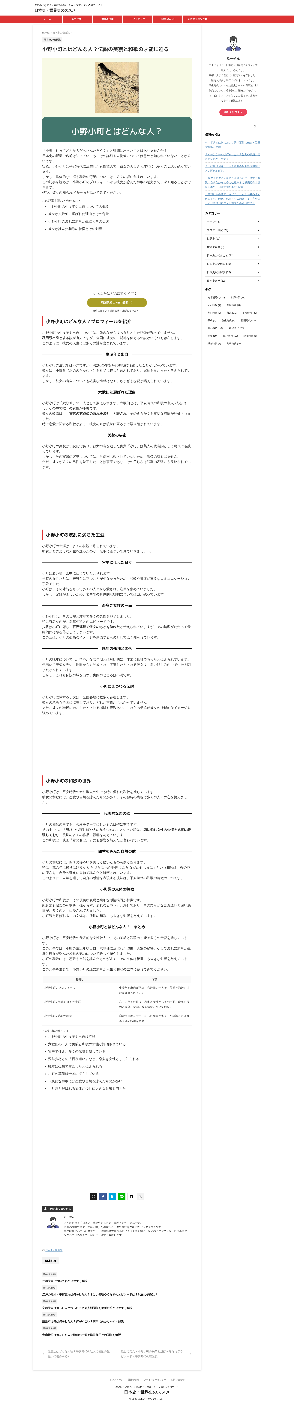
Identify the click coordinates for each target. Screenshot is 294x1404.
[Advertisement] (117, 262)
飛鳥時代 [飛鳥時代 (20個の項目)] (234, 343)
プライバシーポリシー (155, 1379)
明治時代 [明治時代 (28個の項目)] (236, 328)
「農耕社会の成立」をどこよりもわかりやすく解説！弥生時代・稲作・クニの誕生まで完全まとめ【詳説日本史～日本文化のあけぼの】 (232, 199)
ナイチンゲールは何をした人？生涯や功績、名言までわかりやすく (232, 156)
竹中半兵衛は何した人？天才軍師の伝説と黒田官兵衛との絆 (232, 145)
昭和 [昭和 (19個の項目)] (213, 335)
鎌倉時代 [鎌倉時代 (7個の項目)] (214, 343)
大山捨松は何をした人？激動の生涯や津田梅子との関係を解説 (81, 1334)
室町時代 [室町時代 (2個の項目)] (214, 312)
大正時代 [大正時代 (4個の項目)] (214, 305)
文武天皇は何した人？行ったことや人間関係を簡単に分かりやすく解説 (87, 1307)
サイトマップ (137, 19)
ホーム (47, 19)
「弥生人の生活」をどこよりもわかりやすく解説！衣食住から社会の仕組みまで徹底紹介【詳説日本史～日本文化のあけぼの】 (232, 182)
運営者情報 (107, 19)
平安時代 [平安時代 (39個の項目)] (249, 312)
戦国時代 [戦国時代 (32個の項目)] (248, 320)
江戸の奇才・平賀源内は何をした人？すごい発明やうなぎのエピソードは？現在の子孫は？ (100, 1294)
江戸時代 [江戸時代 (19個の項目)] (230, 335)
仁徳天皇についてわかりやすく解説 (64, 1280)
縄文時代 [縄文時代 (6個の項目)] (250, 335)
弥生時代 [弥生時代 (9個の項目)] (228, 320)
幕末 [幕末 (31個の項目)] (232, 312)
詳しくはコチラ (233, 112)
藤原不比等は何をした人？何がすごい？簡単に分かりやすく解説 (83, 1321)
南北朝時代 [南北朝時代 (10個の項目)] (216, 297)
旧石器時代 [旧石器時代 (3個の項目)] (216, 328)
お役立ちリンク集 (197, 19)
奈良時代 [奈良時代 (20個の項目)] (234, 305)
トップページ (116, 1379)
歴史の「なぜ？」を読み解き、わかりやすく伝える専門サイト (147, 1386)
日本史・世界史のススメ (55, 10)
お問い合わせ (167, 19)
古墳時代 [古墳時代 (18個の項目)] (237, 297)
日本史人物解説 (53, 1250)
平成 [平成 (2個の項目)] (212, 320)
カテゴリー (77, 19)
